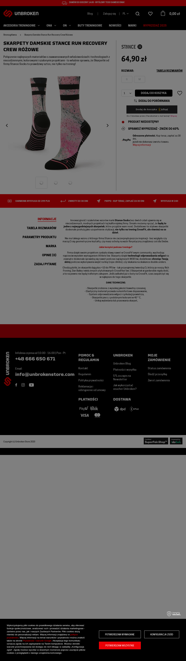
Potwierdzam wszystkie (119, 645)
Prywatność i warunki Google (37, 640)
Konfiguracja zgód (161, 634)
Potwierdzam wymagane (120, 634)
